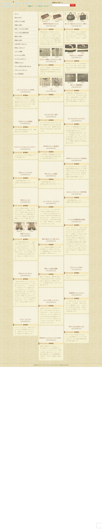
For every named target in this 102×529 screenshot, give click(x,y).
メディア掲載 (18, 51)
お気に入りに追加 (20, 21)
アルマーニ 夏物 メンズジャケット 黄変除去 (51, 91)
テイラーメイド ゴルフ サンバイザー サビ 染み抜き (51, 217)
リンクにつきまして (20, 59)
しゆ (51, 120)
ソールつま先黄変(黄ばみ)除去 (51, 331)
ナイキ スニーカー (51, 470)
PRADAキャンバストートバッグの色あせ (51, 500)
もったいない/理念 (20, 55)
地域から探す (18, 40)
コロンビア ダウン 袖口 (25, 153)
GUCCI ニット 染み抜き (25, 89)
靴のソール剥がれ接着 (51, 405)
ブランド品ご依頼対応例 (22, 32)
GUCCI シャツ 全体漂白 (25, 184)
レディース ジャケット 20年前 (51, 146)
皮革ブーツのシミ (25, 336)
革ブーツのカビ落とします (25, 489)
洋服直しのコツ (19, 62)
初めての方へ (18, 17)
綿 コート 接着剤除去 (25, 119)
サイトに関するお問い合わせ (23, 66)
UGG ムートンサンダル (51, 243)
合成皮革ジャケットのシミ (51, 436)
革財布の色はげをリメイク (51, 23)
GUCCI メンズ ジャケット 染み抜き (25, 237)
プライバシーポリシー (21, 70)
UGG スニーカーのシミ (25, 406)
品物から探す (18, 25)
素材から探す (18, 36)
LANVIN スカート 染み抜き (25, 210)
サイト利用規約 (19, 73)
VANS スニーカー (51, 298)
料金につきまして (20, 47)
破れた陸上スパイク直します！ (25, 376)
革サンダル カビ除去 (51, 270)
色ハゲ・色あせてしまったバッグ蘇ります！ (51, 59)
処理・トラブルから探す (22, 29)
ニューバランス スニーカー (25, 299)
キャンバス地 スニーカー (25, 451)
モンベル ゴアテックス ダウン (51, 177)
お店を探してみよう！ (21, 44)
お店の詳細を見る (51, 25)
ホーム (16, 14)
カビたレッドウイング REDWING (25, 271)
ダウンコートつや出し (51, 379)
